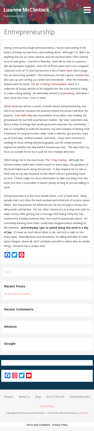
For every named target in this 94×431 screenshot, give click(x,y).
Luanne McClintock (26, 9)
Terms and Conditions (38, 424)
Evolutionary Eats (80, 396)
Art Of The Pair (55, 396)
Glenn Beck (65, 70)
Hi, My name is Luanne (17, 293)
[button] (88, 7)
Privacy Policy (47, 406)
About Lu (24, 396)
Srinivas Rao (82, 75)
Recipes (8, 396)
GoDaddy (83, 412)
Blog (38, 396)
